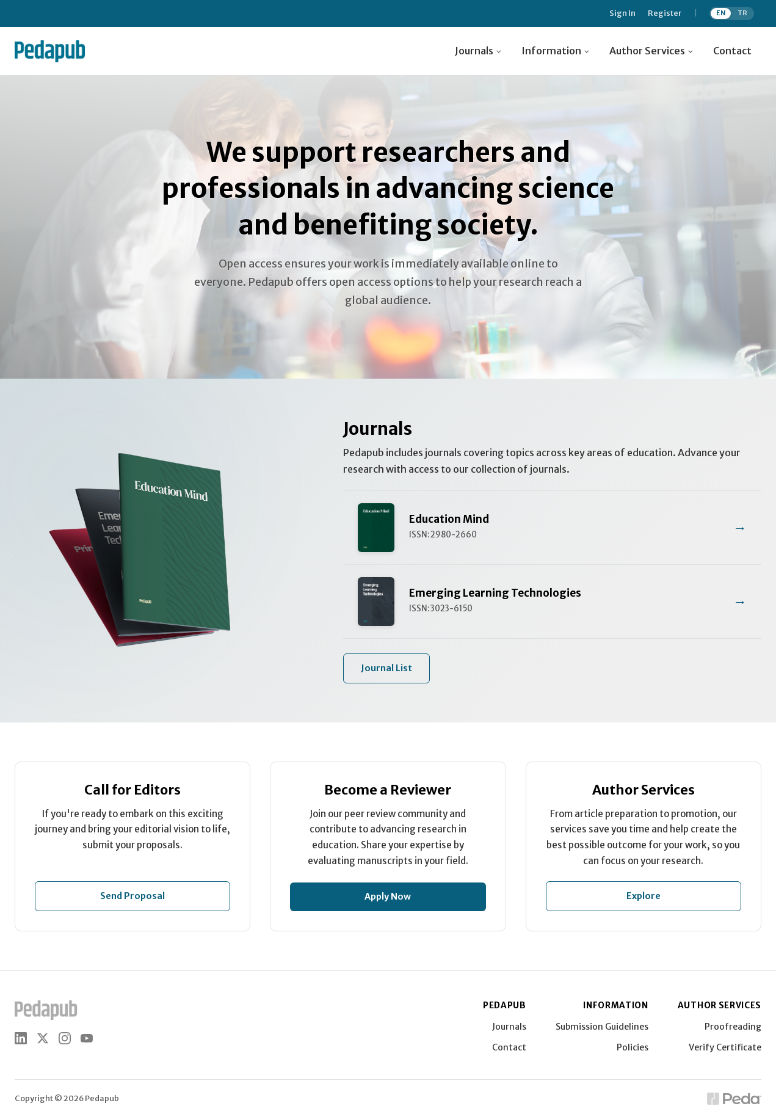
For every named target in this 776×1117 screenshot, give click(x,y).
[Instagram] (65, 1038)
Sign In (622, 13)
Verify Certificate (725, 1047)
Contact (732, 51)
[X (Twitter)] (43, 1038)
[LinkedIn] (21, 1038)
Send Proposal (132, 895)
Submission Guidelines (602, 1026)
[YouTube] (87, 1038)
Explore (643, 895)
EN (721, 13)
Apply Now (387, 896)
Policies (632, 1047)
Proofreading (733, 1026)
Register (665, 13)
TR (742, 13)
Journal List (386, 668)
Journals (509, 1026)
